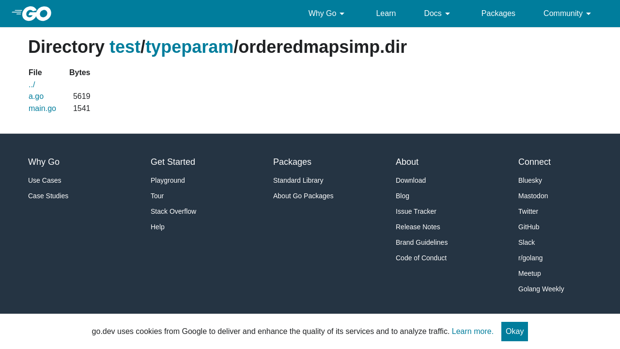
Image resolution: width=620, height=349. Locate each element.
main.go (42, 108)
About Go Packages (303, 196)
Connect (534, 162)
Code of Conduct (421, 258)
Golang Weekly (541, 289)
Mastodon (533, 196)
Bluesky (530, 180)
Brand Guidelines (422, 242)
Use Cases (44, 180)
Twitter (528, 211)
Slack (526, 242)
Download (411, 180)
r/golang (530, 258)
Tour (157, 196)
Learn (386, 13)
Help (158, 227)
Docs (438, 13)
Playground (168, 180)
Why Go (328, 13)
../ (32, 84)
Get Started (173, 162)
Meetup (529, 273)
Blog (402, 196)
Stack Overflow (173, 211)
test (124, 47)
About (407, 162)
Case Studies (48, 196)
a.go (36, 96)
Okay (515, 331)
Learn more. (473, 331)
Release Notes (418, 227)
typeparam (189, 47)
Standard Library (298, 180)
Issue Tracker (416, 211)
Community (568, 13)
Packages (498, 13)
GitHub (529, 227)
